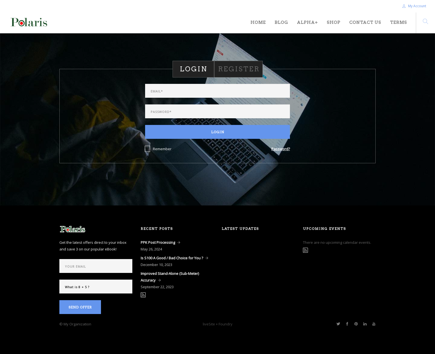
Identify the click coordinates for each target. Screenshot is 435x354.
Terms (398, 22)
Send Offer (80, 307)
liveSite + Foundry (217, 324)
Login (217, 132)
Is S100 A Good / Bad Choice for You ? (172, 257)
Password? (280, 148)
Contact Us (365, 22)
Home (258, 22)
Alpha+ (307, 22)
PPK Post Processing (158, 242)
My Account (414, 6)
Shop (333, 22)
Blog (281, 22)
